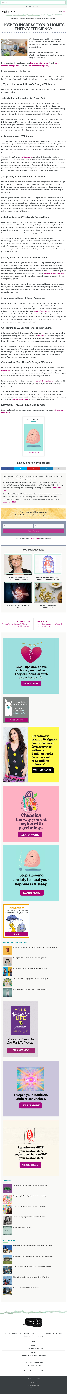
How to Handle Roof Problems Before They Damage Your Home (32, 1245)
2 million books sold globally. (39, 66)
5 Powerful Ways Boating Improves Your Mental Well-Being (31, 1276)
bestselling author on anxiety (40, 63)
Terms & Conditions (33, 1384)
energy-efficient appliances (43, 381)
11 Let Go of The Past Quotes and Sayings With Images (30, 1185)
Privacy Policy (33, 1381)
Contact (33, 1351)
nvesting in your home (20, 399)
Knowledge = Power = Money (22, 1227)
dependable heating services (54, 273)
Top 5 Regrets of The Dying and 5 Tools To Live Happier (30, 978)
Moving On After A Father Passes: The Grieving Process (30, 957)
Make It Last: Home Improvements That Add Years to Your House (33, 1255)
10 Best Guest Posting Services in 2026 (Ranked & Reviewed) (32, 1266)
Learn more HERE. (9, 502)
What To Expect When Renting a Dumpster (26, 1287)
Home (33, 1341)
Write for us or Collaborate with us (33, 1355)
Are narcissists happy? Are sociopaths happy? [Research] (30, 968)
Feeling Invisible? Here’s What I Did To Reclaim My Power (30, 988)
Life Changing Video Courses (33, 1348)
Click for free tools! (33, 531)
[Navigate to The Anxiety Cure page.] (33, 439)
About (33, 1344)
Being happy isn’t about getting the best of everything (29, 1195)
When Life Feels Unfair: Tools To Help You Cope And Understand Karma (35, 947)
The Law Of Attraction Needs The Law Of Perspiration (29, 1206)
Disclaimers (33, 1387)
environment (5, 370)
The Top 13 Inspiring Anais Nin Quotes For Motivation (29, 1216)
